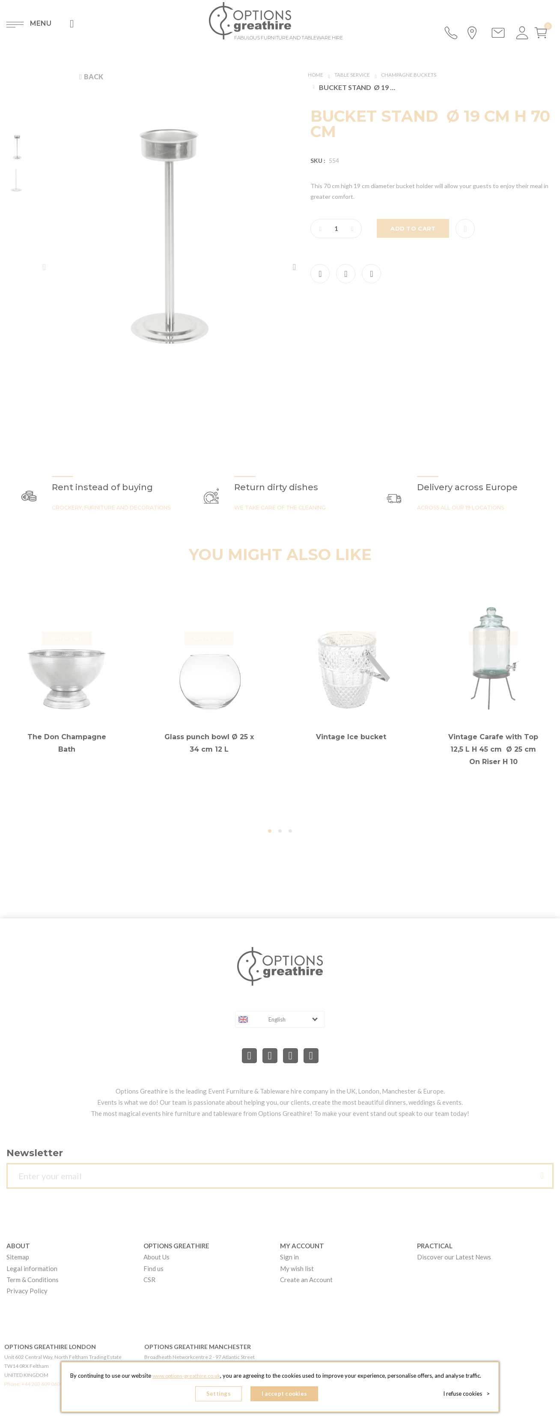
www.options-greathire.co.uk (186, 1378)
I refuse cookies (469, 1395)
